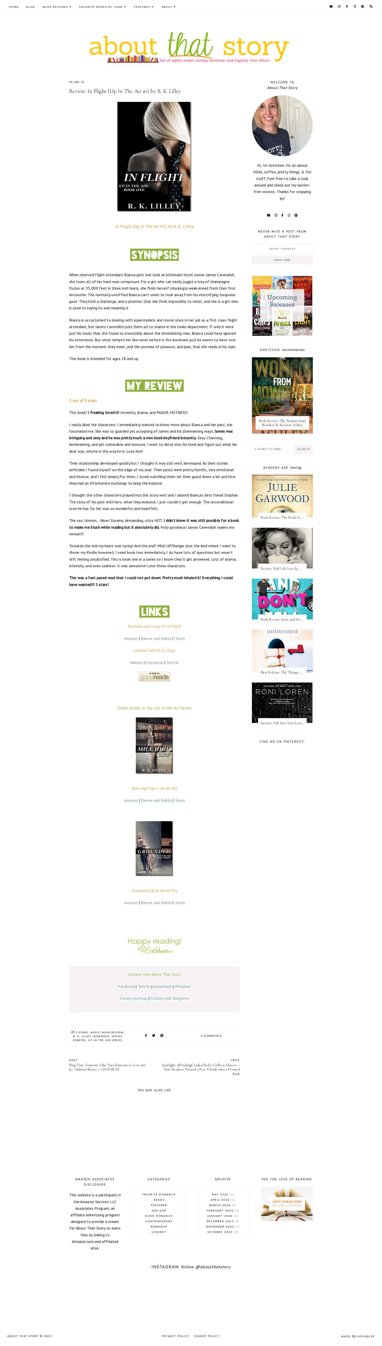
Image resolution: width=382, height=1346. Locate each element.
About (167, 7)
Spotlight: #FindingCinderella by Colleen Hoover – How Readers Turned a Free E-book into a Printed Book (199, 1067)
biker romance (159, 1216)
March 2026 (223, 1205)
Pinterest (183, 986)
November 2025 (223, 1227)
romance (101, 1036)
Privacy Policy (176, 1336)
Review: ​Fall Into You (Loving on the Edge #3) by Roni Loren (284, 723)
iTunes (179, 638)
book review (112, 1032)
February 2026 (223, 1210)
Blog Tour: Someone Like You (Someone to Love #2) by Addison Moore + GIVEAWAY (109, 1065)
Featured (159, 1205)
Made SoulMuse (358, 1336)
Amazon (131, 638)
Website (136, 662)
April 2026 (223, 1200)
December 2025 (223, 1221)
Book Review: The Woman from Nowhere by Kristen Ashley (282, 423)
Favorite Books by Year (101, 7)
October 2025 (223, 1232)
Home (14, 7)
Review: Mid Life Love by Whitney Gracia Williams (284, 568)
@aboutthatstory (212, 1266)
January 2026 (223, 1216)
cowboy (159, 1232)
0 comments (211, 1036)
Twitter (172, 662)
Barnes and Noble (156, 638)
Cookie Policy (207, 1336)
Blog (30, 7)
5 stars (82, 1032)
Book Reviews (55, 7)
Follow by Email (134, 998)
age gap (159, 1210)
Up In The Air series (105, 1040)
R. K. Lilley (82, 1036)
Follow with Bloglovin (170, 998)
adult (94, 1032)
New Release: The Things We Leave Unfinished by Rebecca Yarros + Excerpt (284, 672)
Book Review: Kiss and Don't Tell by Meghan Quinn (284, 619)
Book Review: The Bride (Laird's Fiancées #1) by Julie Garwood (284, 518)
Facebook (155, 662)
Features (142, 7)
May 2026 (223, 1194)
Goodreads (162, 986)
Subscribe (282, 260)
